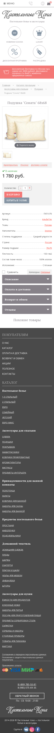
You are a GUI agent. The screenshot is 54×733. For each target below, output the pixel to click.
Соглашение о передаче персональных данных (24, 654)
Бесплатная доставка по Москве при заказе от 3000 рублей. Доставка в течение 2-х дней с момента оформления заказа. (31, 72)
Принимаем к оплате (11, 665)
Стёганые (45, 272)
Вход (43, 3)
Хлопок (48, 230)
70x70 (49, 248)
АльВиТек (47, 219)
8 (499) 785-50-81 (27, 684)
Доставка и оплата (39, 165)
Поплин (48, 225)
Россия (48, 242)
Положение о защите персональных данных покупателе (22, 658)
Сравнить (12, 272)
